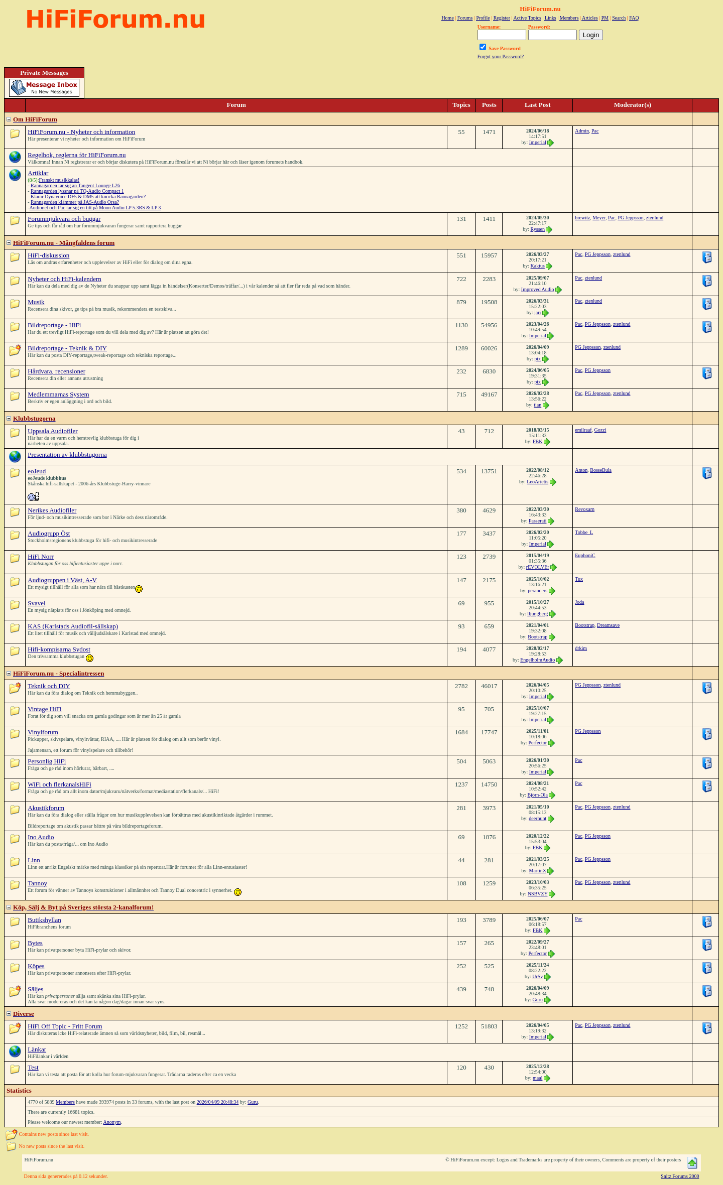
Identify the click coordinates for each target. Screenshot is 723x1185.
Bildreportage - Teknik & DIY (67, 348)
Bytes (35, 943)
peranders (537, 590)
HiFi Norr (41, 556)
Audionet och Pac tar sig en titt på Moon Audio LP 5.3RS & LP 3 (95, 207)
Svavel (36, 603)
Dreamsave (608, 625)
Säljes (35, 989)
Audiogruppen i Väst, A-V (62, 580)
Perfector (537, 742)
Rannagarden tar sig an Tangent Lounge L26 (75, 185)
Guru (537, 999)
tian (537, 405)
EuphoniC (585, 555)
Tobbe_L (584, 532)
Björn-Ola (537, 795)
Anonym (111, 1122)
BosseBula (601, 470)
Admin (582, 131)
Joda (579, 602)
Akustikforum (46, 808)
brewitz (582, 217)
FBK (537, 441)
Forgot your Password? (500, 56)
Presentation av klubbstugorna (67, 454)
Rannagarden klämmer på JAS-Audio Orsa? (75, 202)
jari (537, 312)
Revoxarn (584, 509)
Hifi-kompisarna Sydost (59, 649)
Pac (594, 131)
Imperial (537, 142)
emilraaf (583, 430)
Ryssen (537, 229)
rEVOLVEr (537, 567)
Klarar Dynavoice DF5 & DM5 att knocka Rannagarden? (88, 196)
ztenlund (654, 217)
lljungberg (537, 613)
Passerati (538, 520)
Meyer (599, 217)
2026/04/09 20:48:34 (218, 1102)
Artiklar (38, 173)
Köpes (36, 966)
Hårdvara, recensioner (56, 371)
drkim (581, 648)
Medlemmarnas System (58, 394)
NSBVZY (538, 893)
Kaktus (538, 266)
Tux (579, 579)
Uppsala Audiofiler (52, 431)
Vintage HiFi (44, 709)
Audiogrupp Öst (49, 533)
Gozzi (600, 430)
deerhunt (537, 818)
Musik (36, 302)
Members (65, 1102)
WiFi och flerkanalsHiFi (59, 784)
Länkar (37, 1049)
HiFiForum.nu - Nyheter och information (81, 132)
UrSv (537, 976)
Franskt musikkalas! (59, 180)
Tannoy (37, 883)
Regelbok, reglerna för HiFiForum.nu (77, 155)
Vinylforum (43, 732)
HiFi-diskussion (48, 255)
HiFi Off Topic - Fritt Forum (65, 1026)
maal (537, 1078)
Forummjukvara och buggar (64, 218)
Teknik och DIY (49, 686)
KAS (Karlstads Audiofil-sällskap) (73, 626)
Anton (581, 470)
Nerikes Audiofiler (52, 510)
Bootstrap (537, 636)
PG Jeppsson (630, 217)
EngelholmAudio (537, 660)
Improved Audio (537, 289)
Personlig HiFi (47, 761)
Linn (34, 860)
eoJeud (37, 471)
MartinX (537, 870)
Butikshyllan (44, 920)
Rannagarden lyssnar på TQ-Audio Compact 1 (77, 191)
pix (537, 358)
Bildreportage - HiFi (54, 325)
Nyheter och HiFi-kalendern (64, 279)
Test (33, 1067)
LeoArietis (537, 481)
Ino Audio (41, 837)
